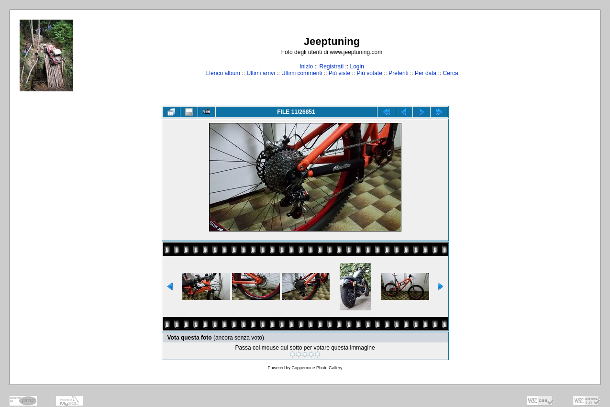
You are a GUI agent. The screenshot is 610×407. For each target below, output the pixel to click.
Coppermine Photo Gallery (316, 367)
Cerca (450, 73)
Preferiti (398, 73)
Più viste (339, 73)
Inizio (306, 66)
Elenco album (222, 73)
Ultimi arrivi (260, 73)
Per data (425, 73)
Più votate (369, 73)
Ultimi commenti (301, 73)
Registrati (331, 66)
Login (357, 66)
